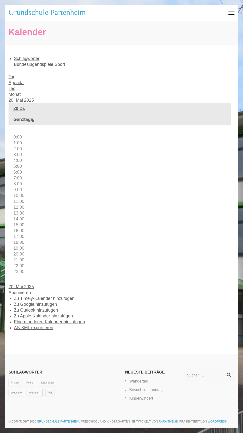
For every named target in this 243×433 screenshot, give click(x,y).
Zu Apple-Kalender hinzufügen (43, 316)
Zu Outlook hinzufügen (36, 310)
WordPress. (218, 421)
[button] (20, 292)
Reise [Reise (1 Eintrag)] (29, 382)
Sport (60, 64)
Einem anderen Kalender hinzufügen (49, 321)
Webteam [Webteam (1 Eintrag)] (34, 392)
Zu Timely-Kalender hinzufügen (44, 298)
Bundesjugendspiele (34, 64)
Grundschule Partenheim (47, 12)
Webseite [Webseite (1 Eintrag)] (16, 392)
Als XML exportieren (33, 327)
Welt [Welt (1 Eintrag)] (50, 392)
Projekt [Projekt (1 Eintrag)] (15, 382)
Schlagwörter (26, 58)
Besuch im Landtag (146, 390)
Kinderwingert (141, 398)
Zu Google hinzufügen (35, 304)
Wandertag (138, 381)
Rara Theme (168, 421)
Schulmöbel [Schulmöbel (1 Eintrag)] (47, 382)
